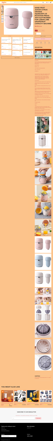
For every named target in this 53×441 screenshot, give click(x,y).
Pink (36, 30)
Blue (39, 30)
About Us (25, 2)
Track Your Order (16, 2)
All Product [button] (21, 2)
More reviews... (17, 57)
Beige (43, 30)
